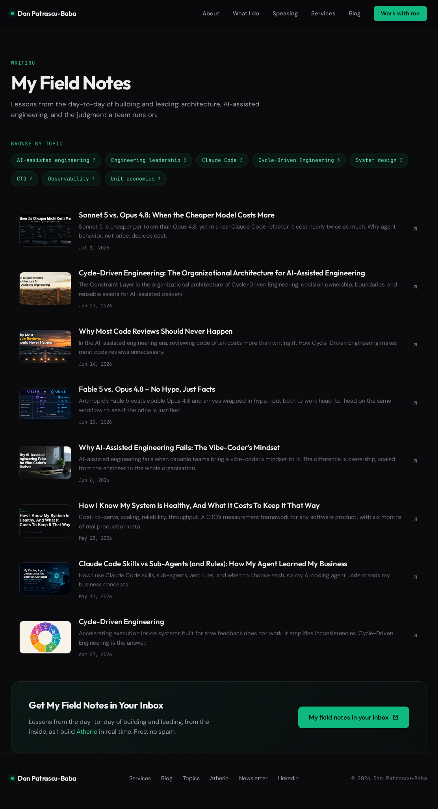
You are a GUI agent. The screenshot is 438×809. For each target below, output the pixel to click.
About (210, 13)
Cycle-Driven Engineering (299, 160)
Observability (71, 178)
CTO (24, 178)
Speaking (285, 13)
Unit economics (136, 178)
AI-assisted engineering (56, 160)
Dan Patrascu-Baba (43, 13)
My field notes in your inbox (354, 723)
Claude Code (222, 160)
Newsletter (253, 783)
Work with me (400, 13)
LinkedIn (288, 783)
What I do (246, 13)
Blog (354, 13)
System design (379, 160)
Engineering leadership (148, 160)
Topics (191, 783)
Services (323, 13)
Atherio (86, 737)
